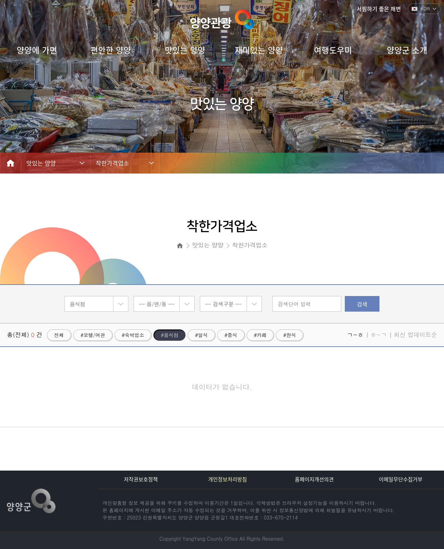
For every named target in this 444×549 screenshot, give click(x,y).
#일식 (201, 334)
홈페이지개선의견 (314, 479)
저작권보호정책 (141, 479)
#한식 (289, 334)
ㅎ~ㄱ (378, 334)
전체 (59, 334)
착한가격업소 (112, 163)
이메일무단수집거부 (400, 479)
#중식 (230, 334)
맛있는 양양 (41, 163)
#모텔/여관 (92, 334)
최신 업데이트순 (415, 334)
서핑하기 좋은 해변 (379, 9)
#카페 (260, 334)
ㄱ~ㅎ (355, 334)
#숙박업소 (133, 334)
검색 (362, 304)
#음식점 (169, 334)
